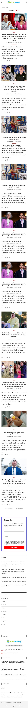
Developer (10, 42)
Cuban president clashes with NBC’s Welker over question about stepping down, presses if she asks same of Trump (13, 563)
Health (4, 604)
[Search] (26, 2)
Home (2, 7)
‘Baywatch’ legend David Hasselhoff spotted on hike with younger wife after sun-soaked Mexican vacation (13, 384)
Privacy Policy (14, 706)
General (4, 601)
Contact (20, 706)
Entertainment (6, 598)
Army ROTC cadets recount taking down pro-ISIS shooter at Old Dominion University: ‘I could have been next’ (12, 571)
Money (4, 614)
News (4, 617)
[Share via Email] (9, 61)
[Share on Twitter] (5, 61)
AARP (2, 688)
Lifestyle (4, 611)
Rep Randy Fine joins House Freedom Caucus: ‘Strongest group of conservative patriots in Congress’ (14, 481)
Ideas (4, 608)
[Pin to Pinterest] (7, 61)
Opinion (4, 621)
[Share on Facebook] (4, 61)
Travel (4, 624)
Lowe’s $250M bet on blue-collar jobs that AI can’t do (13, 577)
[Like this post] (2, 61)
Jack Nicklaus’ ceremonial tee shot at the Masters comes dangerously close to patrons (14, 334)
